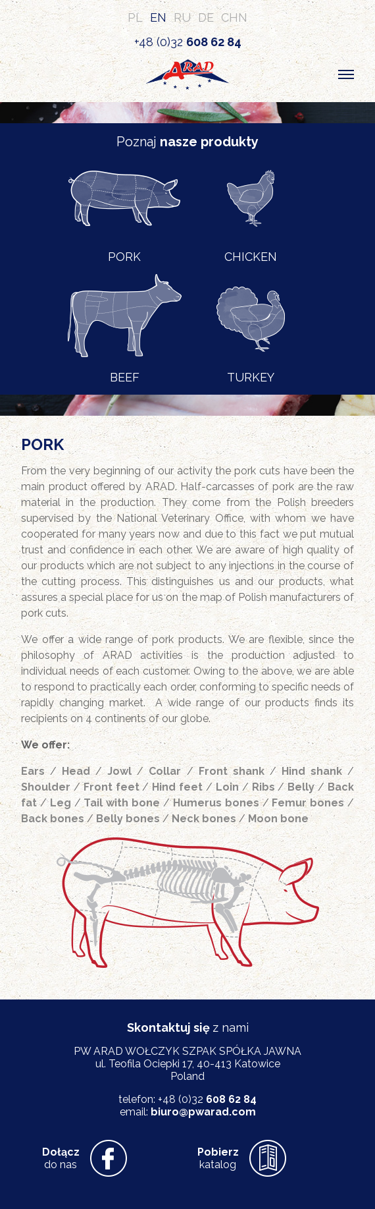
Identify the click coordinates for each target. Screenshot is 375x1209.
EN (158, 17)
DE (206, 17)
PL (135, 17)
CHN (234, 17)
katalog (218, 1158)
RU (182, 17)
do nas (61, 1158)
